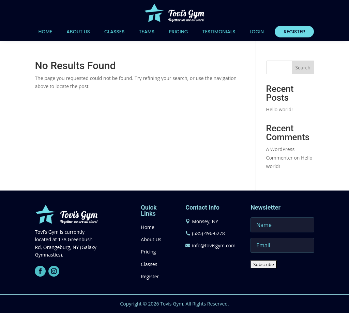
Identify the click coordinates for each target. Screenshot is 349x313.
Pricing (178, 31)
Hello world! (279, 109)
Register (294, 31)
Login (256, 31)
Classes (114, 31)
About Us (78, 31)
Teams (146, 31)
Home (45, 31)
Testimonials (219, 31)
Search (302, 67)
